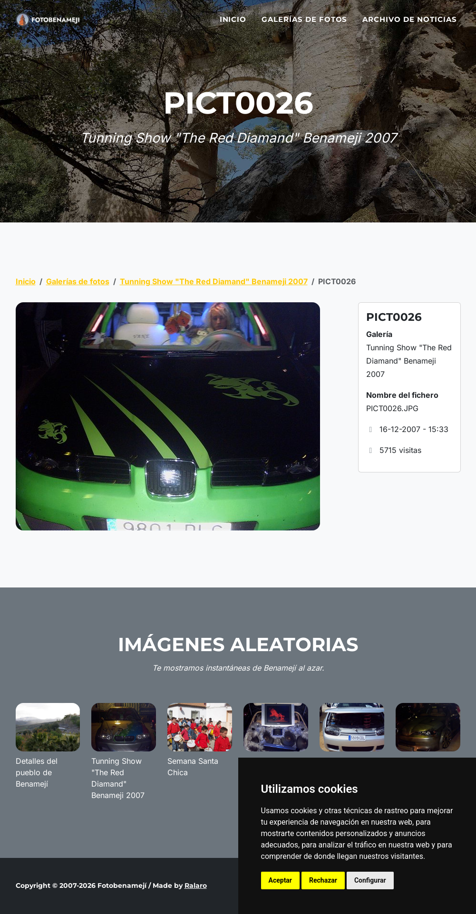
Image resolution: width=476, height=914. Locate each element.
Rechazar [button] (323, 880)
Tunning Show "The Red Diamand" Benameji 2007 (214, 281)
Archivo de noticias (409, 24)
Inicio (233, 24)
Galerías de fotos (304, 24)
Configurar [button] (370, 880)
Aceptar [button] (280, 880)
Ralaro (196, 885)
